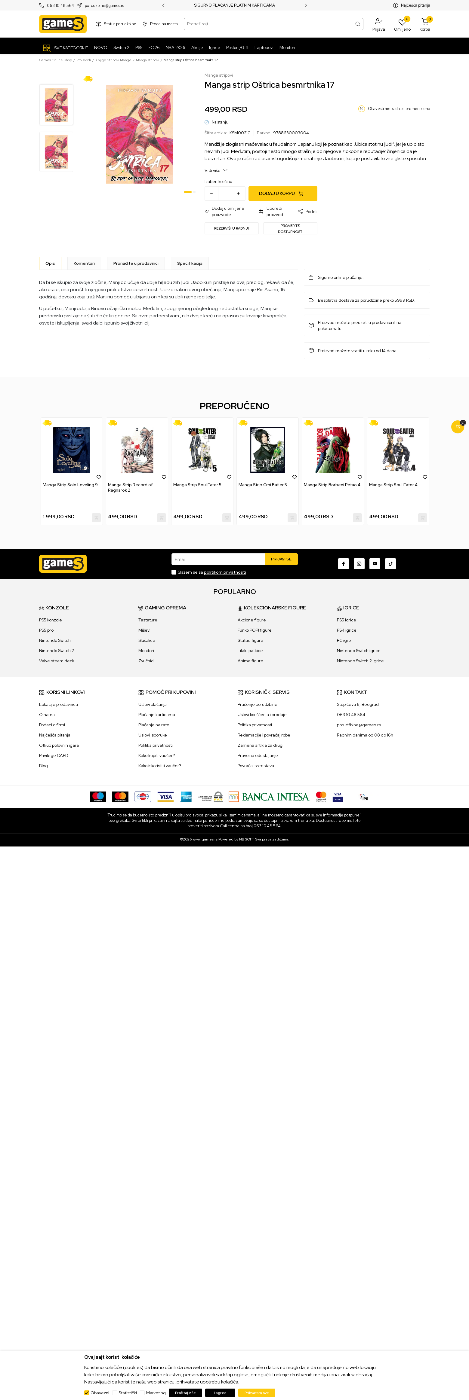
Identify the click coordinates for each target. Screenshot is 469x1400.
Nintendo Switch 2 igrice (360, 660)
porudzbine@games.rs (104, 5)
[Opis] (50, 263)
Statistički (128, 1393)
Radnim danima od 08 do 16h (365, 735)
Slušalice (146, 640)
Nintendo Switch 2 (56, 650)
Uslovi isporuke (152, 735)
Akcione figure (252, 620)
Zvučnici (146, 660)
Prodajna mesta (164, 23)
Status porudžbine (120, 23)
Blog (43, 765)
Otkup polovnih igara (59, 745)
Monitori (146, 650)
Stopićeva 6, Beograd (358, 704)
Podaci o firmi (52, 724)
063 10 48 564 (60, 5)
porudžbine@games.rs (359, 724)
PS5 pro (46, 630)
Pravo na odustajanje (258, 755)
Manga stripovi (147, 60)
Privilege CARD (53, 755)
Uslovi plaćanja (152, 704)
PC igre (344, 640)
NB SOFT (246, 839)
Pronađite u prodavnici (136, 263)
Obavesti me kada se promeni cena (399, 108)
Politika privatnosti (155, 745)
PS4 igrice (346, 630)
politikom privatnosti (225, 572)
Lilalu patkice (250, 650)
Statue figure (250, 640)
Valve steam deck (56, 660)
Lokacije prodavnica (58, 704)
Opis (50, 263)
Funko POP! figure (255, 630)
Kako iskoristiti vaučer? (159, 765)
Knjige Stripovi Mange (113, 60)
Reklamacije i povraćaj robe (264, 735)
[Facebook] (343, 563)
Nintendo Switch (55, 640)
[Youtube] (374, 563)
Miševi (144, 630)
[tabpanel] (139, 134)
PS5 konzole (50, 620)
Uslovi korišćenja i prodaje (262, 714)
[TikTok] (390, 563)
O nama (47, 714)
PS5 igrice (346, 620)
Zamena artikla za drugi (260, 745)
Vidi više (216, 170)
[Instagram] (359, 563)
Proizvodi (83, 60)
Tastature (147, 620)
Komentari (84, 263)
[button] (378, 24)
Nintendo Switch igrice (359, 650)
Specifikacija (189, 263)
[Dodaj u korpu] (282, 193)
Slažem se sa (212, 572)
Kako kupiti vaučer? (156, 755)
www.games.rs (205, 839)
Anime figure (250, 660)
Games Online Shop (55, 60)
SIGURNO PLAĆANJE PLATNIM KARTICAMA (234, 5)
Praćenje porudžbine (257, 704)
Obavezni (100, 1393)
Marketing (156, 1393)
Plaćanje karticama (156, 714)
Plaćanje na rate (153, 724)
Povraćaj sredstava (256, 765)
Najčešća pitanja (415, 5)
